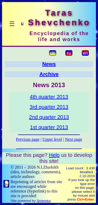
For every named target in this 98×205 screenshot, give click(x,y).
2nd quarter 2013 (49, 117)
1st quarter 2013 (49, 127)
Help (54, 155)
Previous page (27, 139)
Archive (49, 74)
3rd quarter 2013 (49, 107)
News (49, 64)
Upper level (52, 139)
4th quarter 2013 (49, 97)
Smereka (43, 201)
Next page (73, 139)
